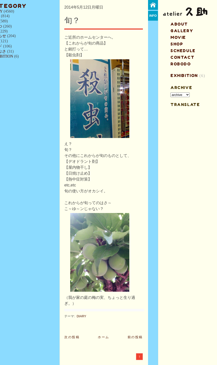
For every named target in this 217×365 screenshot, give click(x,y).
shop (176, 44)
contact (182, 57)
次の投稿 (72, 337)
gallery (181, 30)
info (153, 15)
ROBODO (180, 63)
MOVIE (178, 37)
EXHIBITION (184, 75)
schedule (183, 50)
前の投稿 (135, 337)
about (179, 24)
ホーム (103, 337)
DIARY (81, 316)
